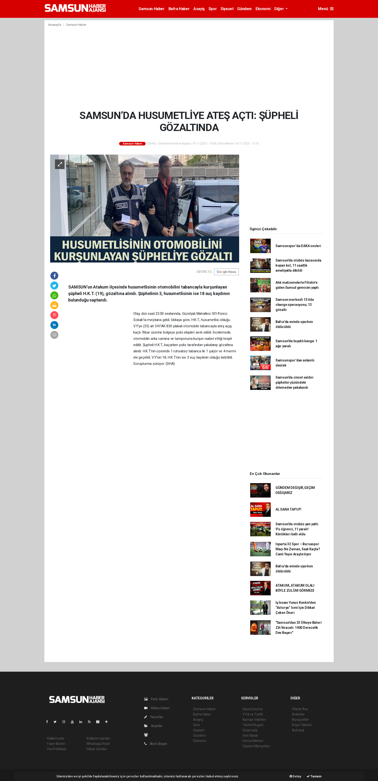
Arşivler (153, 726)
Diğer (279, 9)
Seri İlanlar (250, 735)
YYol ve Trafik (253, 714)
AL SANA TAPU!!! (288, 509)
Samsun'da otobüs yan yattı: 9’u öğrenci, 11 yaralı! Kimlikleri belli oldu (297, 529)
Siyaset (227, 9)
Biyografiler (300, 720)
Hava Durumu (253, 709)
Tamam (314, 776)
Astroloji (298, 730)
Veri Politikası (56, 749)
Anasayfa (55, 24)
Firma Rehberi (253, 741)
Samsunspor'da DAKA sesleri (298, 246)
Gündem (244, 9)
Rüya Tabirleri (302, 725)
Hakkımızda (55, 738)
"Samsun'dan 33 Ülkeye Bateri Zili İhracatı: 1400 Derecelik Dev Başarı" (299, 628)
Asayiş (199, 9)
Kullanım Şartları (98, 738)
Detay (295, 776)
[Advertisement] (189, 69)
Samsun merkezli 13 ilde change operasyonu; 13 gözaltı (295, 305)
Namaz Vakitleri (254, 720)
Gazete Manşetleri (256, 746)
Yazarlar (153, 717)
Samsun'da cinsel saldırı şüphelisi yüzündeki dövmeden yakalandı (294, 382)
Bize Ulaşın (155, 744)
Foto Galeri (156, 699)
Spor (213, 9)
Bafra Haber (179, 9)
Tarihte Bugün (253, 725)
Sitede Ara (300, 709)
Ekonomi (263, 9)
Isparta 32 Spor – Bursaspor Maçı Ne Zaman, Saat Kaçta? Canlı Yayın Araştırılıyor (298, 549)
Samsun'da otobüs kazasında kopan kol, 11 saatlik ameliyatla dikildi (298, 265)
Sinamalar (250, 730)
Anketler (298, 714)
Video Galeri (157, 708)
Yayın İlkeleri (56, 744)
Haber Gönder (97, 749)
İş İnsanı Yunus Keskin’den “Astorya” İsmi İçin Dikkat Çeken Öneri (296, 608)
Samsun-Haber (151, 9)
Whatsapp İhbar (98, 744)
